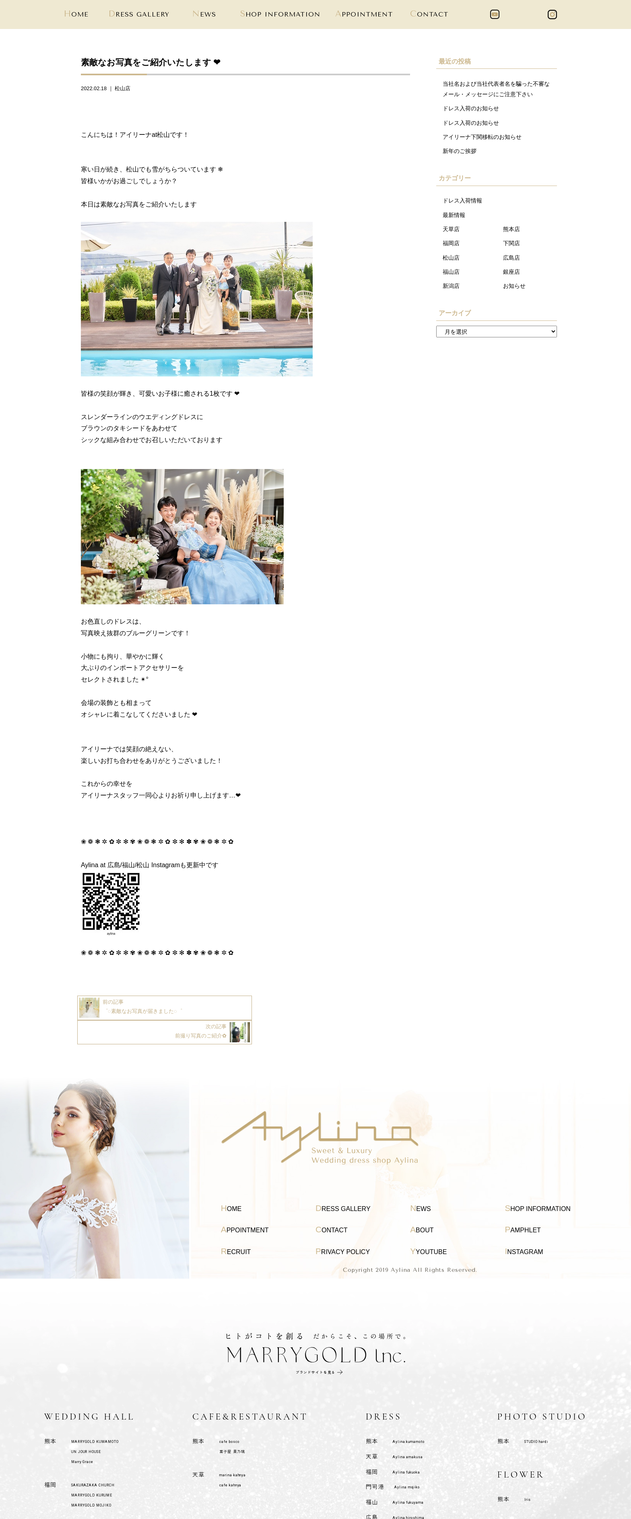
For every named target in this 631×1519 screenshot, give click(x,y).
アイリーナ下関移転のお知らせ (482, 137)
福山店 (451, 272)
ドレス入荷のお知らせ (471, 108)
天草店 (451, 229)
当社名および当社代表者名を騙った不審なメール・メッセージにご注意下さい (496, 89)
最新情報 (454, 215)
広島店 (511, 258)
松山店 (122, 88)
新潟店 (451, 286)
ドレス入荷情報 (462, 201)
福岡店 (451, 244)
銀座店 (511, 272)
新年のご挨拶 (459, 151)
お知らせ (514, 286)
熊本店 (511, 229)
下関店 (511, 244)
